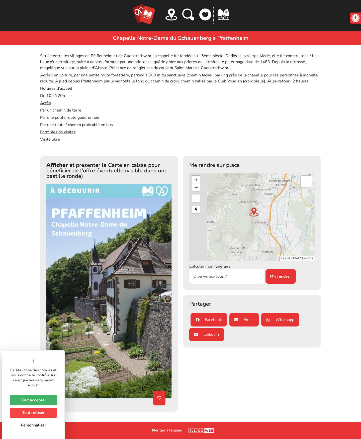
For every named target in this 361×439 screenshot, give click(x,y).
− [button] (196, 187)
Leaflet (285, 258)
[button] (355, 18)
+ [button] (196, 179)
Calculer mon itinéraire (210, 266)
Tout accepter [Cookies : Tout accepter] (33, 400)
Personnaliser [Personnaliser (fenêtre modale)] (33, 425)
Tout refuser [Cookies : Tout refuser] (33, 412)
